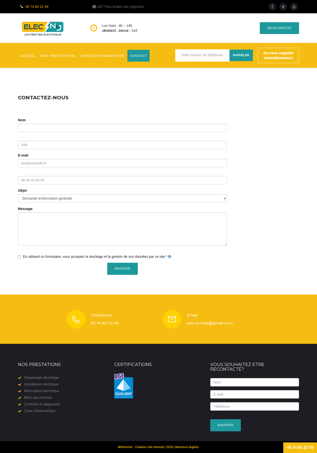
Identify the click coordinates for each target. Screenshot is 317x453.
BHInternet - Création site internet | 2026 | (146, 447)
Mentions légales (187, 447)
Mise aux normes (38, 397)
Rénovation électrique (41, 391)
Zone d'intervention (39, 411)
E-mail (23, 155)
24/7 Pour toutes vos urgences (120, 7)
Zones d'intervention (102, 56)
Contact (138, 56)
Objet (22, 190)
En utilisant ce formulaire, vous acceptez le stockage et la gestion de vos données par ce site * (95, 257)
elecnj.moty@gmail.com (210, 323)
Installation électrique (41, 384)
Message (25, 209)
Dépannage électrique (41, 377)
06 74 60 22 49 (36, 7)
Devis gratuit (279, 28)
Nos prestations (58, 56)
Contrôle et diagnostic (42, 404)
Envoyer (122, 268)
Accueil (27, 56)
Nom (22, 120)
